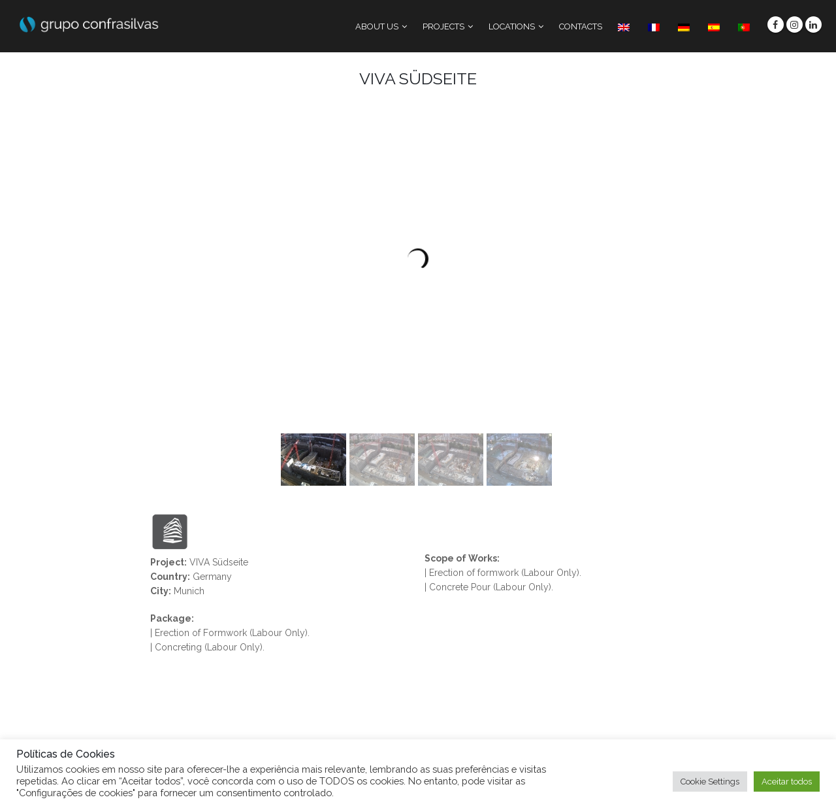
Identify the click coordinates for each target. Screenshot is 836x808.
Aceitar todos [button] (787, 781)
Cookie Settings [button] (710, 781)
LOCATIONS (512, 26)
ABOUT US (376, 26)
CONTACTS (580, 26)
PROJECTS (443, 26)
